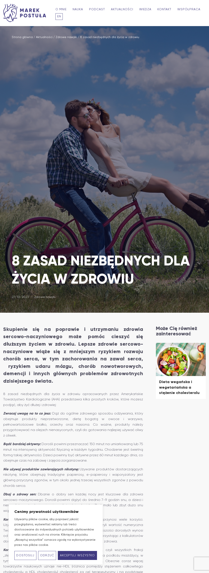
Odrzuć (47, 555)
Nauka (78, 9)
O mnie (61, 9)
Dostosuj (25, 555)
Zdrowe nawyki (66, 37)
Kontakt (164, 9)
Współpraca (188, 9)
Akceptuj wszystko (77, 555)
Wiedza (145, 9)
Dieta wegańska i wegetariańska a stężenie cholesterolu (179, 387)
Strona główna (22, 37)
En (59, 16)
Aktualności (122, 9)
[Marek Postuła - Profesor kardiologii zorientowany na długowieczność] (25, 13)
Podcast (97, 9)
